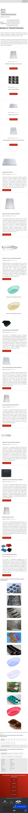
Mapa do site (14, 790)
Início (14, 779)
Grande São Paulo (10, 756)
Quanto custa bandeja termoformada (13, 22)
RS (22, 739)
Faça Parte (14, 794)
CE (4, 742)
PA (14, 742)
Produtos (14, 787)
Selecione (2, 739)
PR (17, 739)
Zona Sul (20, 753)
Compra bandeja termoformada (12, 25)
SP (14, 739)
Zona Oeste (16, 753)
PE (25, 739)
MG (9, 739)
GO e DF (8, 742)
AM (11, 742)
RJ (6, 739)
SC (20, 739)
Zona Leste (3, 756)
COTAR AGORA (13, 68)
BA (1, 742)
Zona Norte (10, 753)
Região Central (4, 753)
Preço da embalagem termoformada (13, 20)
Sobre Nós (14, 783)
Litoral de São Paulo (18, 756)
